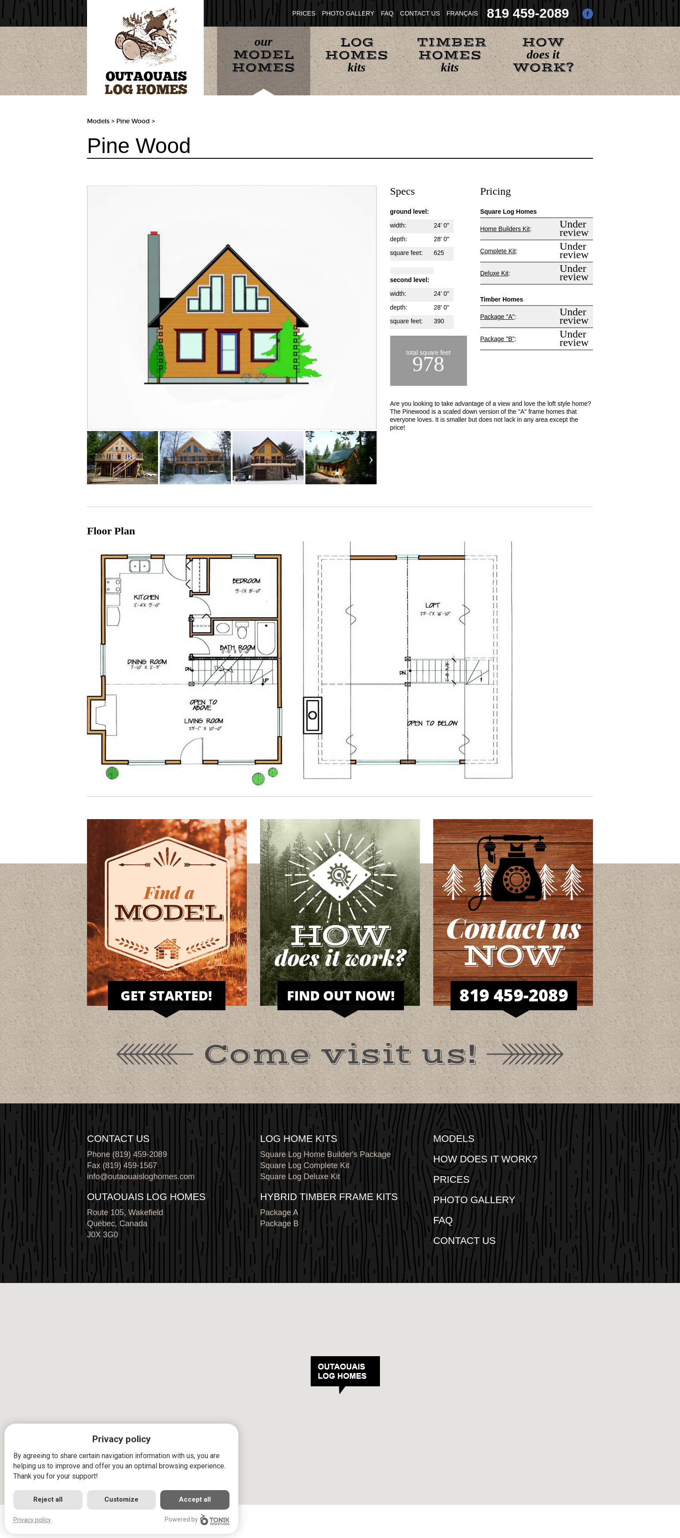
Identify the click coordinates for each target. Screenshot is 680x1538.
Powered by (197, 1519)
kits (356, 54)
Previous (92, 457)
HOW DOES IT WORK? (485, 1159)
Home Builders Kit (505, 228)
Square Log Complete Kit (304, 1165)
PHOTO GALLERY (348, 13)
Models (98, 121)
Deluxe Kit (494, 273)
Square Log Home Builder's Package (325, 1154)
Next (371, 457)
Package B (279, 1223)
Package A (279, 1212)
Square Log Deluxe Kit (300, 1176)
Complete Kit (498, 251)
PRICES (303, 13)
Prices (451, 1179)
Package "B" (497, 338)
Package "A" (497, 316)
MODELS (453, 1138)
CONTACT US (420, 13)
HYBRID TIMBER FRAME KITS (329, 1196)
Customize (121, 1499)
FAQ (387, 13)
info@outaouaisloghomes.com (140, 1176)
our (263, 55)
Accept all (195, 1499)
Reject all (48, 1499)
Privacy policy (32, 1519)
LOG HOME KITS (298, 1138)
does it (543, 54)
